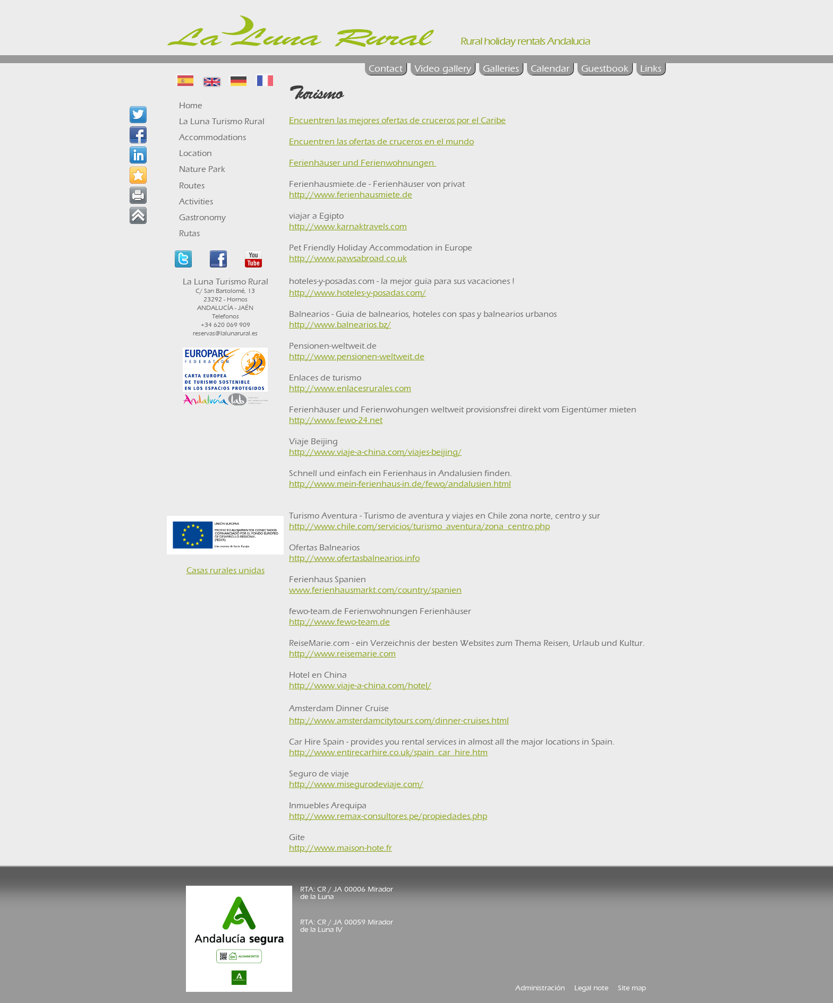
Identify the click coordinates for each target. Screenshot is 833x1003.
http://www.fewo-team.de (339, 622)
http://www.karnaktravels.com (348, 226)
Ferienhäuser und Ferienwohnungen (362, 163)
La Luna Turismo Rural (222, 121)
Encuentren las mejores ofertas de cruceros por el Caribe (397, 120)
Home (190, 105)
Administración (540, 987)
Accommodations (212, 137)
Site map (632, 987)
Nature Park (202, 169)
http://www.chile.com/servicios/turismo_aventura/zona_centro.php (419, 526)
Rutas (189, 233)
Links (650, 68)
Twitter (183, 258)
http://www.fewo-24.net (335, 420)
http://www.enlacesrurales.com (350, 388)
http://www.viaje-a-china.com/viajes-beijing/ (375, 452)
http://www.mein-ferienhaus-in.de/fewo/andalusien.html (400, 484)
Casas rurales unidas (225, 570)
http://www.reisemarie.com (342, 654)
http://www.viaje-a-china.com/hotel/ (360, 685)
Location (195, 153)
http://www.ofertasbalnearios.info (354, 558)
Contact (386, 68)
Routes (192, 185)
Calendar (550, 68)
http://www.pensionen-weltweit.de (356, 356)
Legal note (591, 987)
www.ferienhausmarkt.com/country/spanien (375, 590)
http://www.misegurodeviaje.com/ (356, 784)
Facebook (218, 258)
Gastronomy (202, 217)
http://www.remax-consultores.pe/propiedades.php (388, 816)
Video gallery (442, 68)
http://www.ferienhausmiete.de (350, 194)
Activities (196, 201)
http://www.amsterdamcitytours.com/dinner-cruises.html (399, 720)
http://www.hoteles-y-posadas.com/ (357, 293)
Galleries (501, 68)
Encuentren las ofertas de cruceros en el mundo (381, 141)
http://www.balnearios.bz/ (340, 324)
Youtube (253, 258)
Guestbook (604, 68)
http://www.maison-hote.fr (340, 848)
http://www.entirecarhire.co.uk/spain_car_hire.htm (388, 752)
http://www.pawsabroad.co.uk (348, 258)
